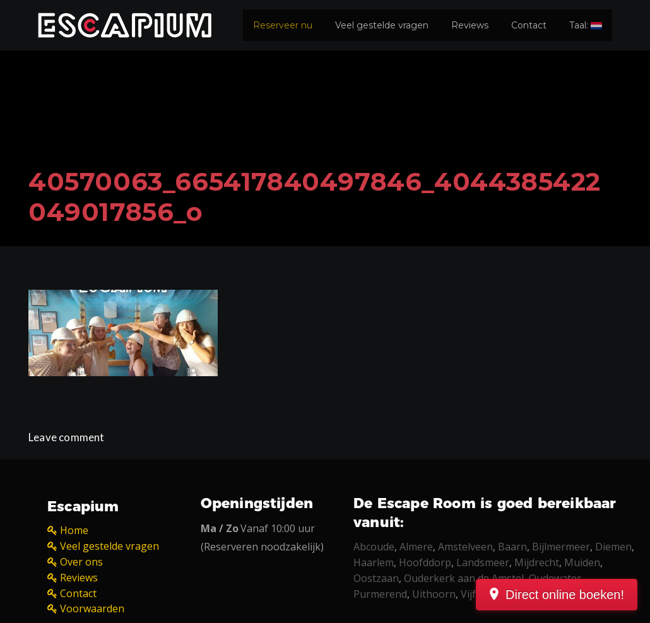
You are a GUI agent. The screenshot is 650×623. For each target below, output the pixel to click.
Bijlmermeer (561, 547)
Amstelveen (465, 547)
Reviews (469, 25)
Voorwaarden (92, 608)
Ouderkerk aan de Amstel (464, 578)
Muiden (582, 562)
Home (74, 530)
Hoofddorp (425, 562)
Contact (529, 25)
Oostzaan (376, 578)
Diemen (613, 547)
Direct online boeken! (564, 595)
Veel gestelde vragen (381, 25)
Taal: (585, 25)
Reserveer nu (282, 25)
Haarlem (373, 562)
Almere (416, 547)
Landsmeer (482, 562)
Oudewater (555, 578)
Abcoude (373, 547)
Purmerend (380, 594)
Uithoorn (434, 594)
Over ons (81, 562)
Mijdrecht (536, 562)
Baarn (512, 547)
